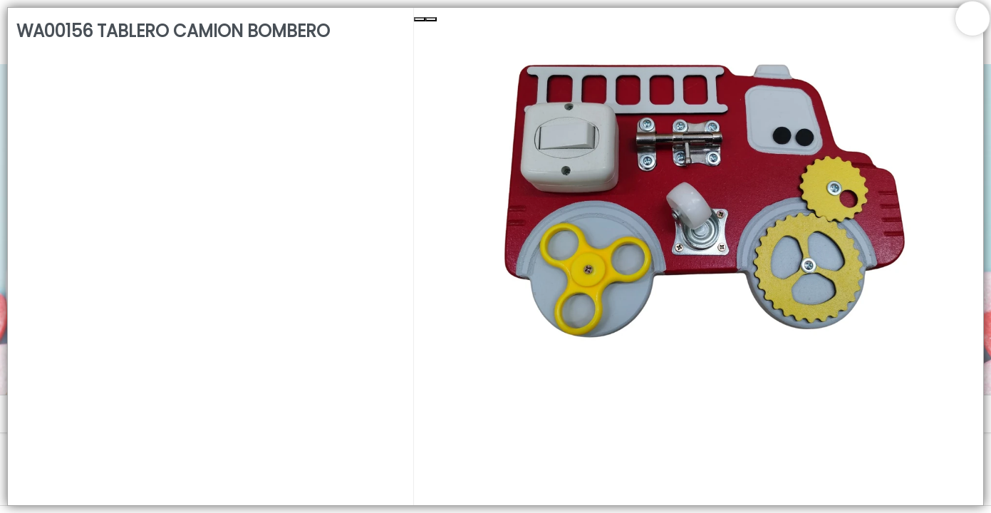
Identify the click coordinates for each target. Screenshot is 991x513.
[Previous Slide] (419, 19)
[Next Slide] (431, 19)
